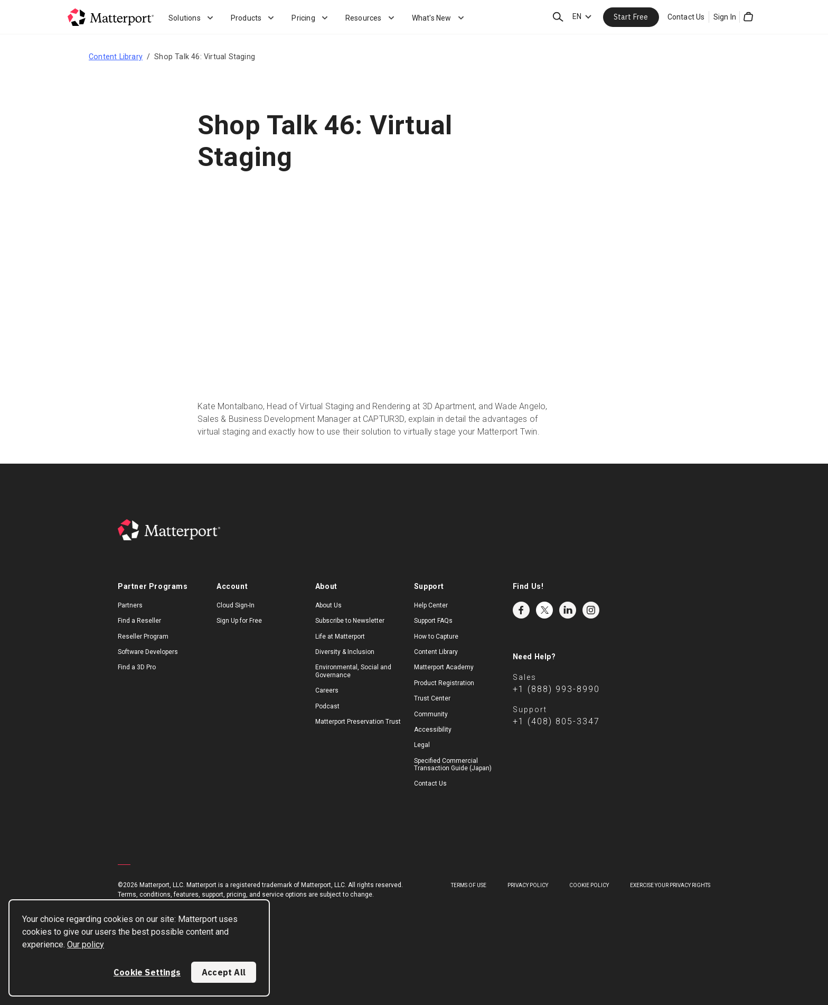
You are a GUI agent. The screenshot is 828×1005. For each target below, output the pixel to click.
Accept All (224, 972)
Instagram (590, 610)
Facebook (521, 610)
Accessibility (432, 729)
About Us (328, 605)
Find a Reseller (139, 620)
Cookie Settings (147, 972)
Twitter (544, 610)
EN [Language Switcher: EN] (576, 16)
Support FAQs (433, 620)
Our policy (85, 944)
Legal (422, 745)
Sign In (724, 17)
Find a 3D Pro (137, 667)
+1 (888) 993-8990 (556, 689)
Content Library (116, 56)
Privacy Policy (527, 885)
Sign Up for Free (239, 620)
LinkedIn (567, 610)
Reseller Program (143, 636)
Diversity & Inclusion (344, 652)
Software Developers (148, 652)
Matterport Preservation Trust (358, 721)
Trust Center (432, 698)
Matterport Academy (444, 667)
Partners (130, 605)
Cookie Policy (589, 885)
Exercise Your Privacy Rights (670, 885)
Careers (326, 690)
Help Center (431, 605)
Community (431, 714)
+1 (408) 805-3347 (556, 721)
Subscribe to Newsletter (349, 620)
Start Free (631, 17)
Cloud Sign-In (236, 605)
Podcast (327, 706)
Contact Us (686, 17)
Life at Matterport (340, 636)
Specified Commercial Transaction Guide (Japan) (453, 764)
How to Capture (436, 636)
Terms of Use (468, 885)
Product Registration (444, 683)
